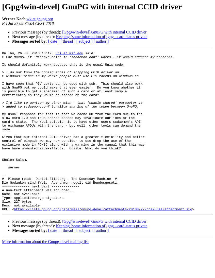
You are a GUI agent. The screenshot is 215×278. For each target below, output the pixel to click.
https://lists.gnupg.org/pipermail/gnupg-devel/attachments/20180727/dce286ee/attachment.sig (103, 241)
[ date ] (53, 41)
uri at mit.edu (69, 53)
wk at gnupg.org (40, 19)
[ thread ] (67, 41)
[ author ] (101, 41)
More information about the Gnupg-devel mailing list (45, 273)
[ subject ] (84, 41)
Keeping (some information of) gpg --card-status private (101, 36)
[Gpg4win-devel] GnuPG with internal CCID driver (104, 32)
